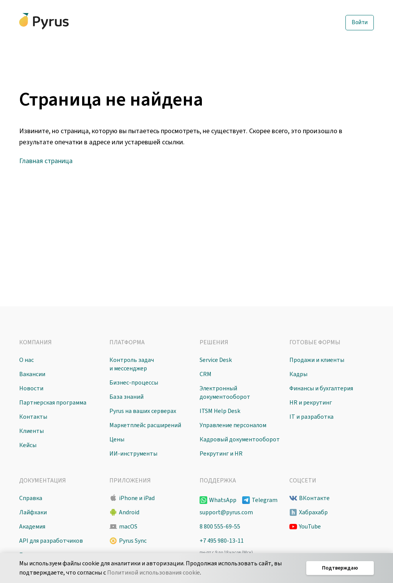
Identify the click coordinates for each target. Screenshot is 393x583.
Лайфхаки (33, 512)
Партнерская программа (52, 402)
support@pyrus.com (226, 512)
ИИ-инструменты (133, 453)
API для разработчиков (51, 541)
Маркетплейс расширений (145, 425)
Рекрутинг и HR (221, 453)
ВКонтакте (314, 498)
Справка (30, 498)
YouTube (310, 526)
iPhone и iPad (137, 498)
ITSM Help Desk (220, 411)
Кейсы (27, 445)
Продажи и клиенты (316, 360)
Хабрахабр (313, 512)
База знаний (126, 397)
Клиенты (31, 431)
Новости (31, 388)
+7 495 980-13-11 (222, 541)
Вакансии (32, 374)
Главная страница (46, 161)
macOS (128, 526)
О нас (26, 360)
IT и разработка (311, 417)
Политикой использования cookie (153, 572)
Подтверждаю (340, 568)
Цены (116, 439)
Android (129, 512)
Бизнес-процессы (133, 382)
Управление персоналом (233, 425)
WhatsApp (222, 500)
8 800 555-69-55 (220, 526)
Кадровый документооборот (240, 439)
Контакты (33, 417)
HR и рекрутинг (310, 402)
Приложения (130, 480)
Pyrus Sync (133, 541)
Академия (32, 526)
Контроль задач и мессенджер (131, 364)
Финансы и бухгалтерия (321, 388)
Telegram (264, 500)
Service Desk (216, 360)
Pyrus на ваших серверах (142, 411)
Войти (360, 22)
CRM (205, 374)
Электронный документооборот (225, 392)
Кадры (298, 374)
